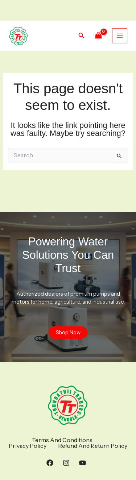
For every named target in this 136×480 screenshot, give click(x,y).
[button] (81, 35)
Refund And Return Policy (92, 446)
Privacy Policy (27, 446)
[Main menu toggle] (119, 35)
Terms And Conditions (62, 440)
